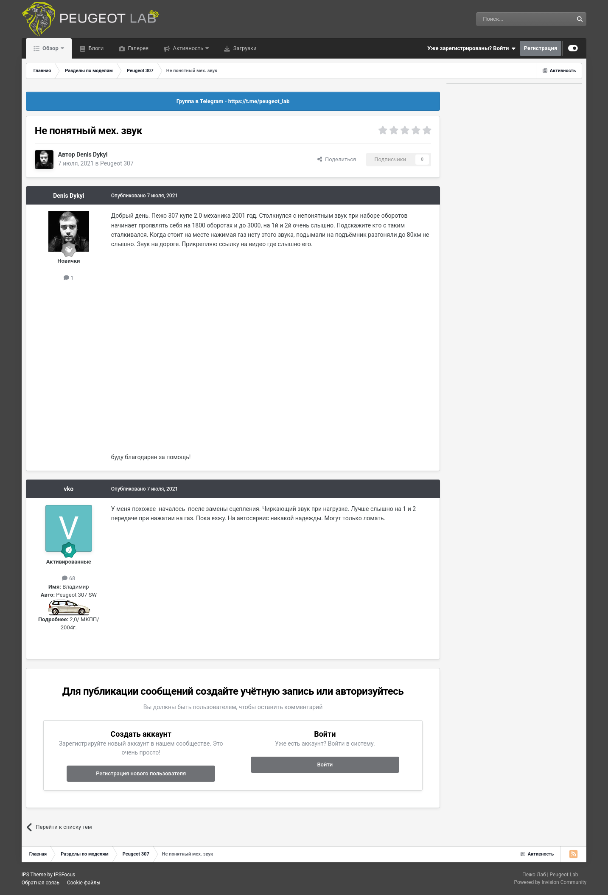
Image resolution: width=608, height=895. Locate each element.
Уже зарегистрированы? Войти (471, 48)
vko (68, 488)
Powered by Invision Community (550, 882)
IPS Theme (34, 875)
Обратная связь (40, 883)
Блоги (95, 48)
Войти (325, 764)
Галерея (137, 48)
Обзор (50, 48)
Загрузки (244, 48)
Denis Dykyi (91, 154)
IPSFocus (64, 875)
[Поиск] (505, 19)
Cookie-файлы (84, 883)
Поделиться (336, 159)
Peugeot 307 (117, 163)
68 (68, 578)
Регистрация (540, 48)
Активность (188, 48)
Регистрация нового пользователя (141, 773)
